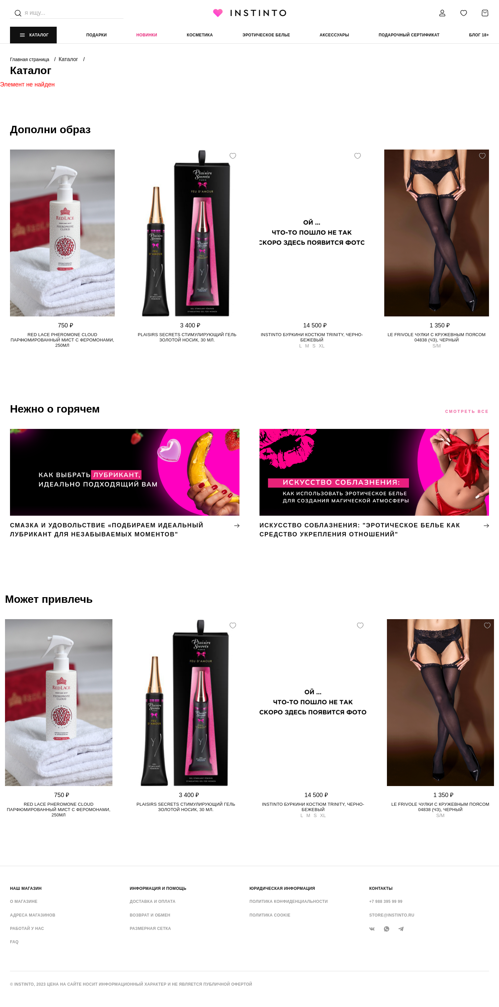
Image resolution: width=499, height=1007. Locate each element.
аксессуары (334, 35)
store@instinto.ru (391, 915)
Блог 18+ (479, 35)
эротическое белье (266, 35)
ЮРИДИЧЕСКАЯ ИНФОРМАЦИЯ (282, 888)
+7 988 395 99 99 (386, 901)
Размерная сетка (150, 928)
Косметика (200, 35)
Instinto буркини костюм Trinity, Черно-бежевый (312, 337)
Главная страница (30, 59)
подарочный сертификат (409, 35)
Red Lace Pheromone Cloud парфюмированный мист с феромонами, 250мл (62, 340)
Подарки (96, 35)
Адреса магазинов (32, 915)
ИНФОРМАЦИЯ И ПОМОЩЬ (158, 888)
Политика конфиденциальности (289, 901)
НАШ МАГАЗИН (26, 888)
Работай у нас (27, 928)
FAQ (14, 942)
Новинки (146, 35)
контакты (381, 888)
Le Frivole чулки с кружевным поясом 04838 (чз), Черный (437, 337)
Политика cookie (270, 915)
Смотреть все (467, 411)
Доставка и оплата (152, 901)
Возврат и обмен (150, 915)
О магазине (23, 901)
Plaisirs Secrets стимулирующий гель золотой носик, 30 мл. (187, 337)
